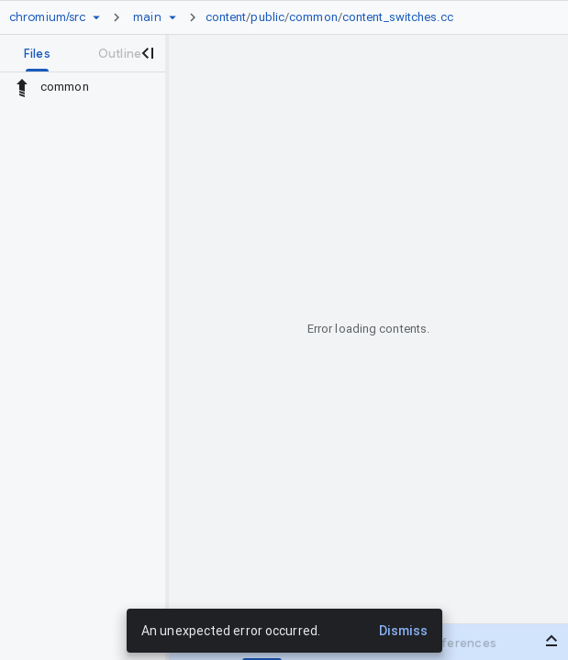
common (313, 17)
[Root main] (146, 17)
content (226, 17)
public (267, 17)
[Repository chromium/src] (47, 17)
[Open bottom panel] (551, 640)
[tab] (37, 53)
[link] (334, 17)
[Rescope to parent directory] (22, 87)
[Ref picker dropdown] (172, 17)
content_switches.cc (397, 17)
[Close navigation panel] (146, 53)
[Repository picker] (96, 17)
